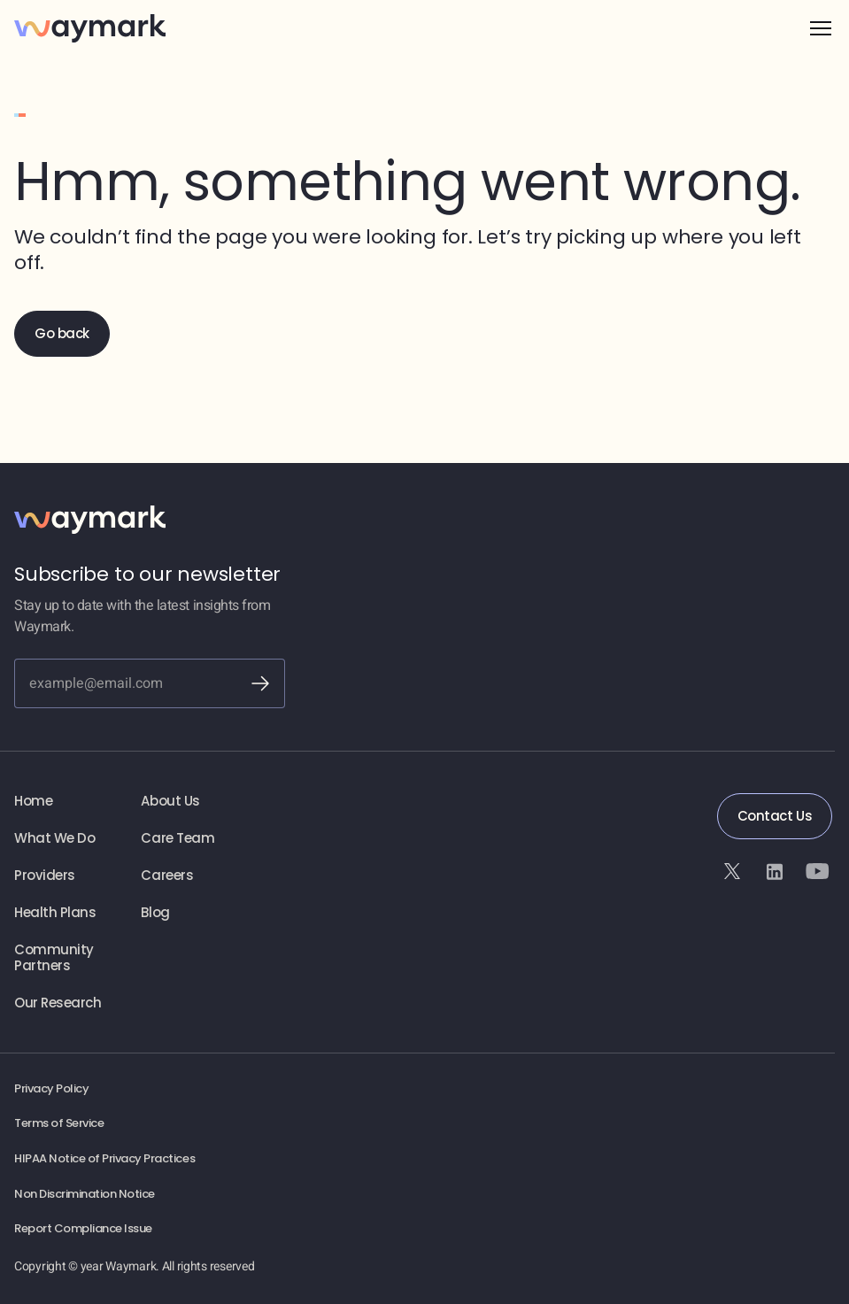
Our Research (57, 1003)
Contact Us (774, 815)
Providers (44, 875)
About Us (170, 801)
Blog (155, 913)
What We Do (54, 838)
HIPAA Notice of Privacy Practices (104, 1159)
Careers (167, 875)
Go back (62, 333)
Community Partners (54, 958)
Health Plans (55, 913)
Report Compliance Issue (83, 1229)
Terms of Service (59, 1123)
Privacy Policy (51, 1089)
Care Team (177, 838)
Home (33, 801)
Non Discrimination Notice (84, 1194)
